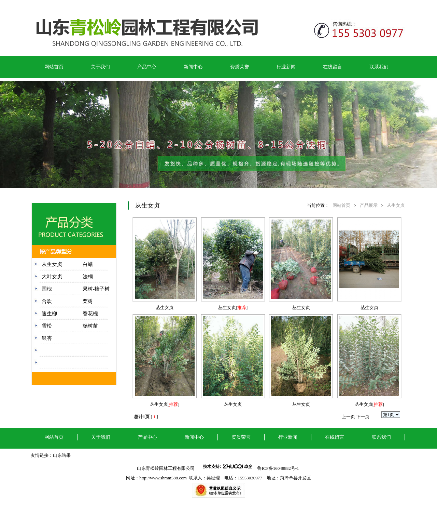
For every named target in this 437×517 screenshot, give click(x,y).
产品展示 (369, 205)
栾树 (88, 301)
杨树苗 (90, 326)
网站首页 (54, 66)
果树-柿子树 (96, 289)
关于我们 (100, 66)
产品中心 (146, 66)
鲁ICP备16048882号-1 (278, 468)
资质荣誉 (239, 66)
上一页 (348, 416)
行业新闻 (286, 66)
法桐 (88, 276)
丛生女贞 (164, 307)
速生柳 (49, 313)
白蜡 (88, 264)
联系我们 (379, 66)
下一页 (362, 416)
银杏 (47, 338)
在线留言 (332, 66)
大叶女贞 (52, 276)
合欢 (47, 301)
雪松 (47, 326)
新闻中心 (193, 66)
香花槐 (90, 313)
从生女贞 (52, 264)
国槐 (47, 289)
